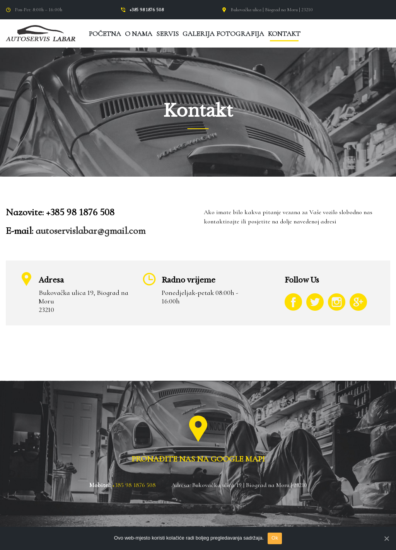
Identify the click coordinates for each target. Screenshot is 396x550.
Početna (105, 33)
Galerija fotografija (223, 33)
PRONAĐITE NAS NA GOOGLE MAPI (198, 459)
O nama (138, 33)
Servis (167, 33)
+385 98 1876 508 (147, 10)
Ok (274, 538)
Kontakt (284, 33)
